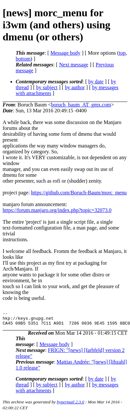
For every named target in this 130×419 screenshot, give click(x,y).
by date (96, 81)
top (122, 53)
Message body (65, 53)
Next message (73, 64)
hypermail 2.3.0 (70, 404)
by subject (46, 87)
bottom (23, 59)
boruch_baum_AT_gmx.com (81, 104)
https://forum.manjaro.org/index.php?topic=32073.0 (57, 210)
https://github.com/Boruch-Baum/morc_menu (79, 192)
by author (75, 87)
